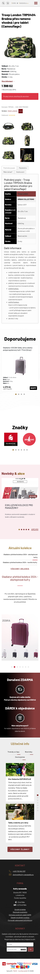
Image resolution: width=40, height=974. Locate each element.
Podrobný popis (9, 168)
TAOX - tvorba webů (20, 971)
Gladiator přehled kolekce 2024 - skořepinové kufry (21, 555)
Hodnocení (20, 172)
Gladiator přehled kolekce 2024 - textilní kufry (20, 562)
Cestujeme (20, 757)
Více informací (7, 81)
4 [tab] (24, 394)
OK (31, 949)
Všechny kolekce (20, 569)
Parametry (23, 168)
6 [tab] (27, 450)
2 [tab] (18, 394)
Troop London (23, 194)
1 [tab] (16, 394)
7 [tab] (28, 667)
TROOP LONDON (15, 111)
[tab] (9, 168)
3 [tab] (21, 394)
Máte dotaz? (7, 172)
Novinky (28, 752)
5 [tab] (24, 450)
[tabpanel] (20, 368)
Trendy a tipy (14, 752)
